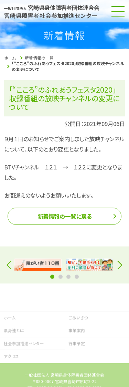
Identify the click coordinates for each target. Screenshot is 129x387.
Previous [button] (11, 267)
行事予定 (76, 358)
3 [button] (68, 279)
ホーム (10, 58)
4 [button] (77, 279)
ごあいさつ (78, 332)
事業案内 (76, 345)
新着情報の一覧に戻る (64, 218)
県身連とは (14, 345)
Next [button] (118, 267)
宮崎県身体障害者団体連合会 (52, 7)
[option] (38, 267)
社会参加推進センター (24, 358)
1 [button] (52, 279)
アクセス (11, 371)
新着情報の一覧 (39, 58)
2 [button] (60, 279)
